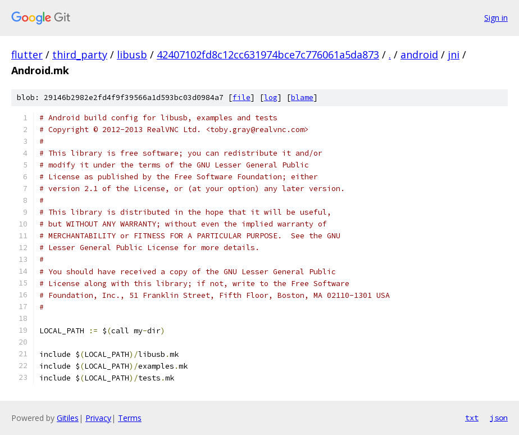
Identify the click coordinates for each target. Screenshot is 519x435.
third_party (79, 54)
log (270, 97)
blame (302, 97)
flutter (27, 54)
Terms (130, 418)
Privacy (98, 418)
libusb (132, 54)
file (242, 97)
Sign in (496, 17)
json (499, 418)
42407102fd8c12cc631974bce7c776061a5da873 (268, 54)
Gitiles (68, 418)
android (419, 54)
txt (472, 418)
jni (453, 54)
